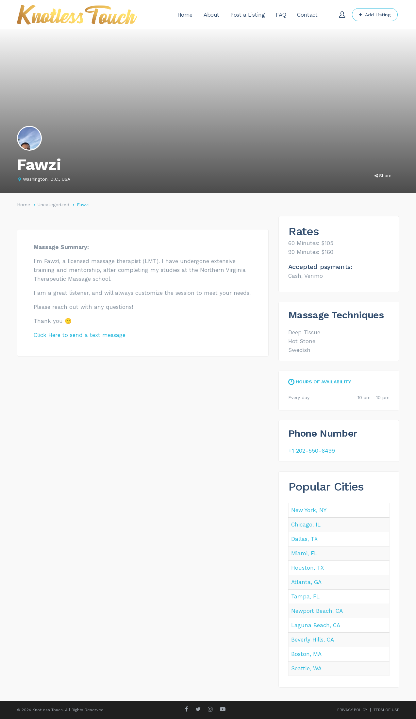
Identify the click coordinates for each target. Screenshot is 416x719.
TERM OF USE (386, 710)
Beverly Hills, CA (312, 639)
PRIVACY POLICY (352, 710)
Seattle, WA (306, 668)
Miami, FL (304, 553)
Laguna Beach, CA (315, 625)
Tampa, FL (305, 596)
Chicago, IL (306, 524)
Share (382, 175)
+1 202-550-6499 (311, 450)
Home (23, 204)
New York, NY (308, 510)
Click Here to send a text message (79, 335)
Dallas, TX (304, 539)
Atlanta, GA (306, 582)
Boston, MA (306, 654)
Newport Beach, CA (317, 611)
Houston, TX (307, 567)
